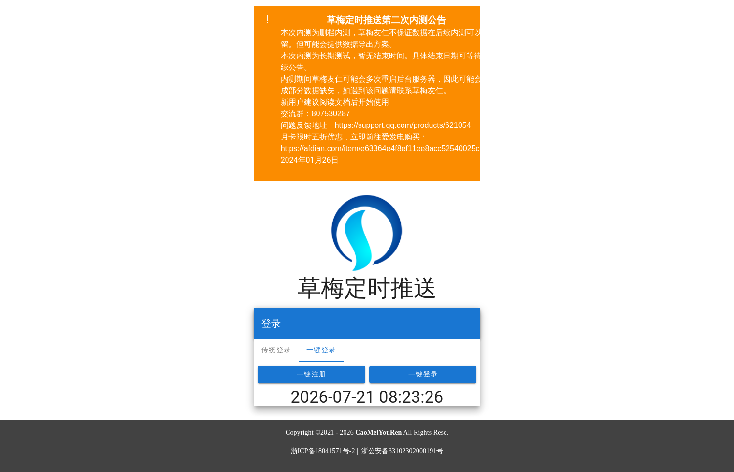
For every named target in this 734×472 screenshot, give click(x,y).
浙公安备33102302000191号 (402, 451)
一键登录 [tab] (321, 350)
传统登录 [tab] (276, 350)
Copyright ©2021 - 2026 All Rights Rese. (367, 432)
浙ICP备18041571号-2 (323, 451)
